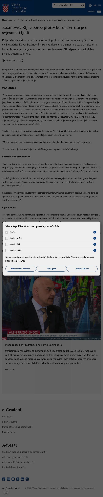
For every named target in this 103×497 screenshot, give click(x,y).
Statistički (15, 244)
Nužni (12, 232)
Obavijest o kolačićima (81, 257)
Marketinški (15, 250)
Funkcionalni (16, 238)
